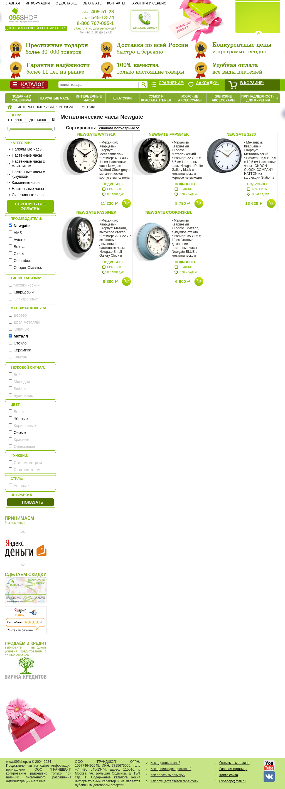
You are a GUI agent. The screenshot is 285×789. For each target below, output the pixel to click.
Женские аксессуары (223, 98)
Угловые (21, 486)
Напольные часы (27, 149)
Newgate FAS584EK (96, 212)
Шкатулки (122, 98)
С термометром (28, 462)
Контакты (116, 3)
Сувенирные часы (28, 195)
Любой (20, 388)
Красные (21, 439)
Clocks (19, 253)
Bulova (20, 246)
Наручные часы (55, 98)
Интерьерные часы (89, 98)
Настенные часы (27, 155)
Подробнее (113, 184)
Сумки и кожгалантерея (156, 98)
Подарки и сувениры (21, 98)
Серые (20, 432)
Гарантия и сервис (148, 3)
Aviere (19, 239)
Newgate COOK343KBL (168, 212)
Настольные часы (28, 188)
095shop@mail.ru (232, 781)
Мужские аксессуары (190, 98)
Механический (27, 285)
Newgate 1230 (241, 134)
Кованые (22, 329)
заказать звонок (144, 21)
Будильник (23, 395)
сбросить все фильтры (30, 206)
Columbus (22, 260)
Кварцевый (24, 292)
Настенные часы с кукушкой (28, 174)
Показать (32, 502)
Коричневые (25, 425)
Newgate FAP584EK (169, 134)
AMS (18, 232)
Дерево (20, 315)
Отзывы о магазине (234, 763)
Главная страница (233, 769)
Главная (12, 3)
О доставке (66, 3)
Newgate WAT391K (96, 134)
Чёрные (21, 418)
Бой (17, 374)
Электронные (26, 299)
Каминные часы (26, 182)
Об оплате (92, 3)
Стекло (20, 343)
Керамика (22, 350)
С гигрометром (27, 469)
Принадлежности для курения (258, 98)
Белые (20, 411)
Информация (38, 3)
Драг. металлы (27, 322)
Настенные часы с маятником (28, 163)
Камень (20, 357)
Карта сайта (228, 775)
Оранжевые (24, 446)
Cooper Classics (28, 267)
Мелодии (22, 381)
